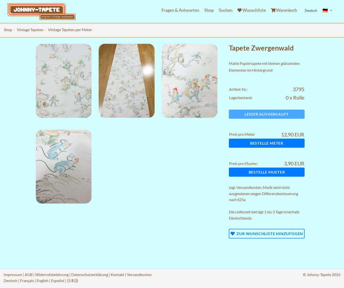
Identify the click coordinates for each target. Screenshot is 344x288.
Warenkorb (284, 10)
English (42, 280)
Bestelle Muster (267, 172)
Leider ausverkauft (267, 114)
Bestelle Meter (266, 143)
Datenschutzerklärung (89, 274)
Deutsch (10, 280)
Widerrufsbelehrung (52, 274)
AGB (28, 274)
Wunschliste (251, 10)
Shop (209, 10)
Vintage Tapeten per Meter (70, 29)
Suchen (225, 10)
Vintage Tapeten (30, 29)
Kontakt (117, 274)
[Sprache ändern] (327, 10)
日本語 (72, 280)
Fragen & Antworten (180, 10)
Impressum (13, 274)
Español (57, 280)
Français (27, 280)
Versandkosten (248, 187)
